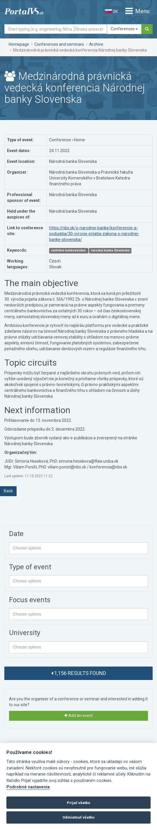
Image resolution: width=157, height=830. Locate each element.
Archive (96, 44)
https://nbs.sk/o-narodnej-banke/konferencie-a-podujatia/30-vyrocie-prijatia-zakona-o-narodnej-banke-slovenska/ (94, 233)
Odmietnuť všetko (78, 817)
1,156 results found (78, 673)
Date (16, 534)
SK (111, 11)
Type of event (30, 567)
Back (8, 491)
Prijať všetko (78, 803)
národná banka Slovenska (110, 251)
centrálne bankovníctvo (69, 251)
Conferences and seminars (59, 44)
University (24, 633)
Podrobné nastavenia (28, 787)
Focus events (29, 600)
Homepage (19, 44)
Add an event (78, 715)
